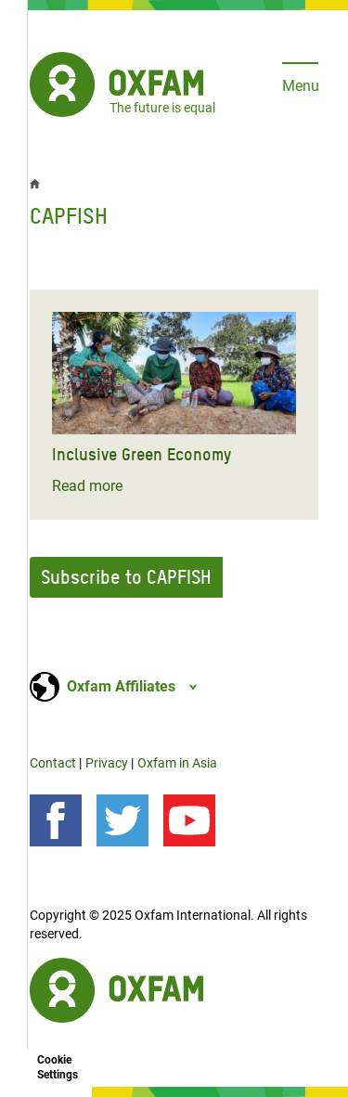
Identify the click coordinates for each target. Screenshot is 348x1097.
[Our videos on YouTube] (189, 820)
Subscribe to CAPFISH (126, 577)
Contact (53, 762)
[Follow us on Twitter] (122, 820)
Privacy (106, 762)
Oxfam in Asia (177, 762)
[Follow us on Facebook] (56, 820)
